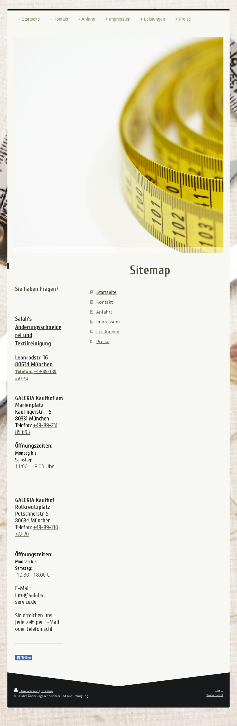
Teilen (23, 658)
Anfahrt (104, 312)
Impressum (108, 321)
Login (219, 690)
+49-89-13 (44, 527)
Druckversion (26, 691)
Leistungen (107, 331)
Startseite (106, 292)
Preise (102, 341)
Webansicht (214, 695)
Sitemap (47, 691)
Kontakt (104, 302)
